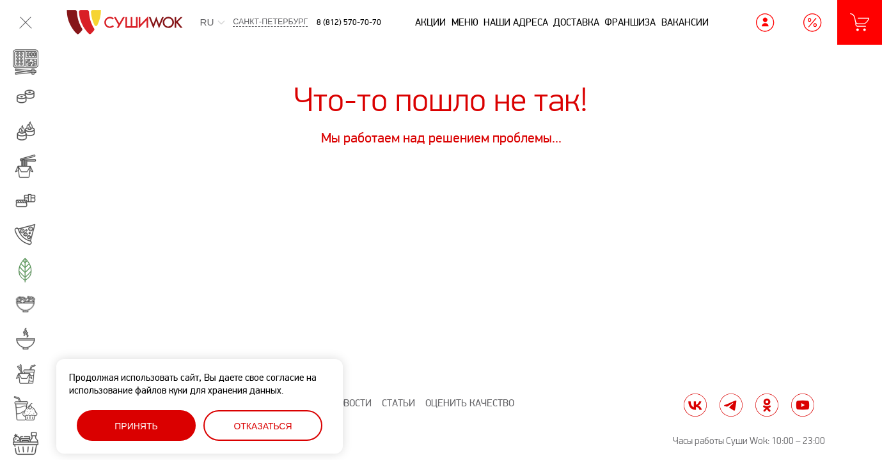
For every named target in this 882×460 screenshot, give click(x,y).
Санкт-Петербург (270, 22)
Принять (135, 426)
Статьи (398, 403)
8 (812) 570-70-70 (349, 22)
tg (731, 405)
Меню (465, 22)
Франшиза (630, 22)
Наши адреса (516, 22)
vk (695, 405)
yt (802, 405)
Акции (430, 22)
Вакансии (685, 22)
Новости (351, 403)
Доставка (576, 22)
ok (766, 405)
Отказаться (262, 426)
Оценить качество (469, 403)
